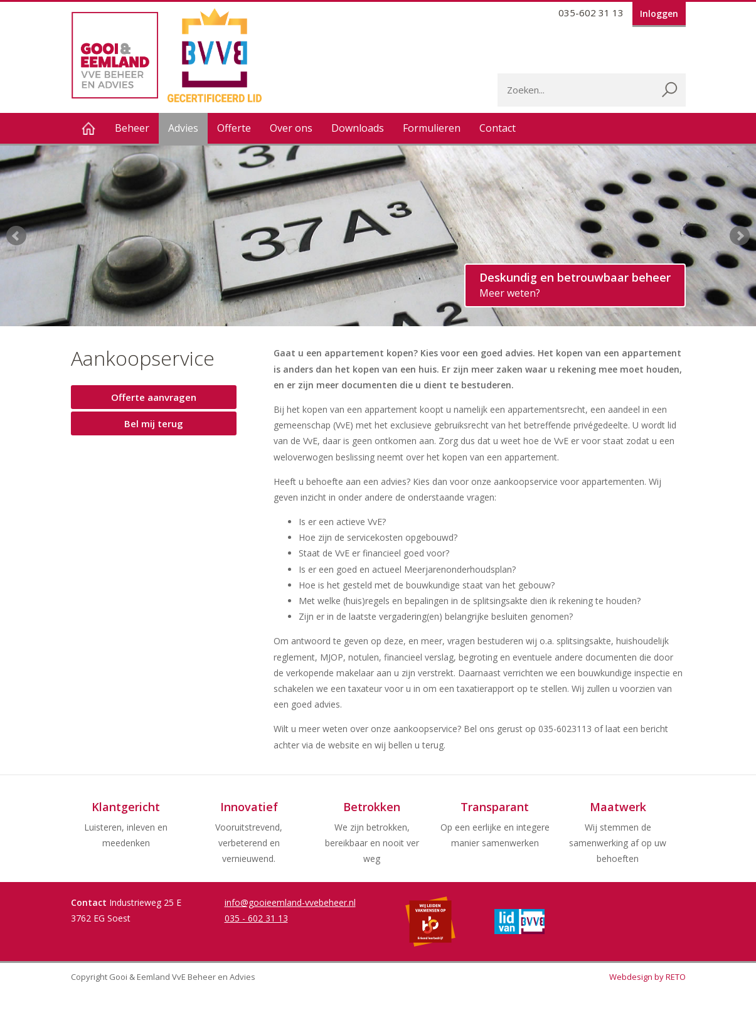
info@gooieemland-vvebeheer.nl (290, 902)
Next (740, 236)
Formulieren (432, 128)
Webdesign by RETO (647, 976)
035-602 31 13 (591, 12)
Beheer (132, 128)
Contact (497, 128)
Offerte (234, 128)
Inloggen (659, 13)
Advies (183, 128)
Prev (16, 236)
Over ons (291, 128)
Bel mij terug (153, 423)
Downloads (357, 128)
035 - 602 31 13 (256, 918)
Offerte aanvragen (153, 397)
